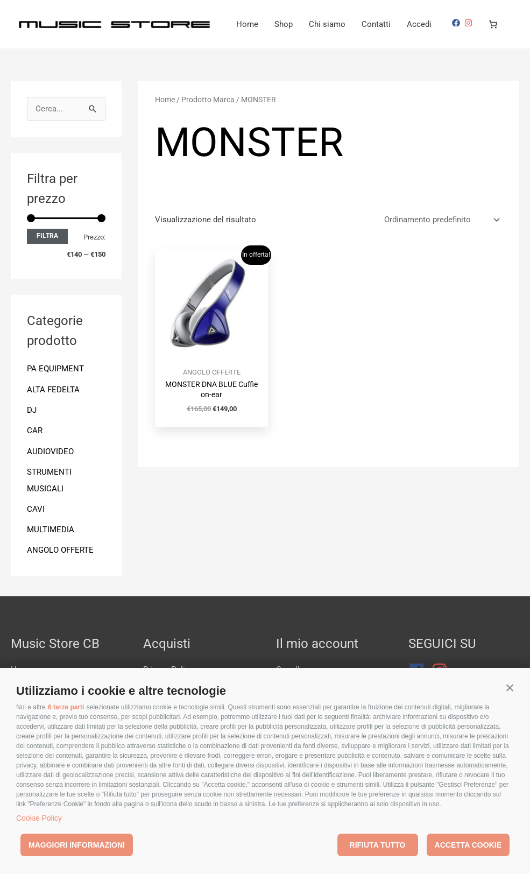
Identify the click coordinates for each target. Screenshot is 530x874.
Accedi (490, 24)
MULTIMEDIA (50, 555)
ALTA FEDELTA (53, 417)
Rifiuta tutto (378, 845)
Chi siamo (398, 24)
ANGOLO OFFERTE (60, 576)
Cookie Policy (39, 818)
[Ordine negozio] (440, 248)
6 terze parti (66, 707)
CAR (35, 458)
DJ (32, 438)
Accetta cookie (468, 845)
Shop (355, 24)
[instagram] (49, 53)
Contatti (447, 24)
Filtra (47, 264)
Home (319, 24)
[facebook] (36, 53)
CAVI (36, 535)
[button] (510, 688)
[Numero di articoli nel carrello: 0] (72, 55)
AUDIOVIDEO (50, 478)
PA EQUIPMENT (55, 397)
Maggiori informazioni (77, 845)
